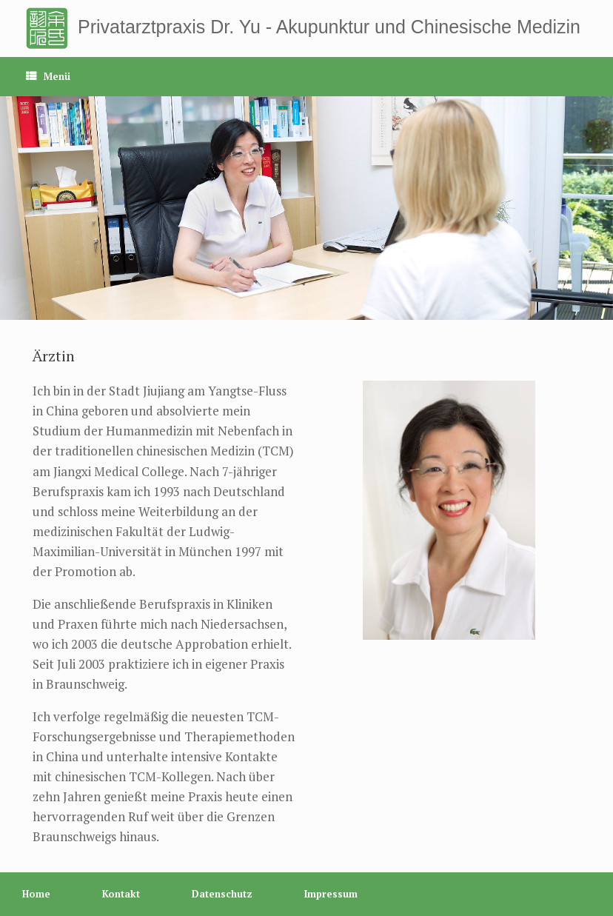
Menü (48, 76)
